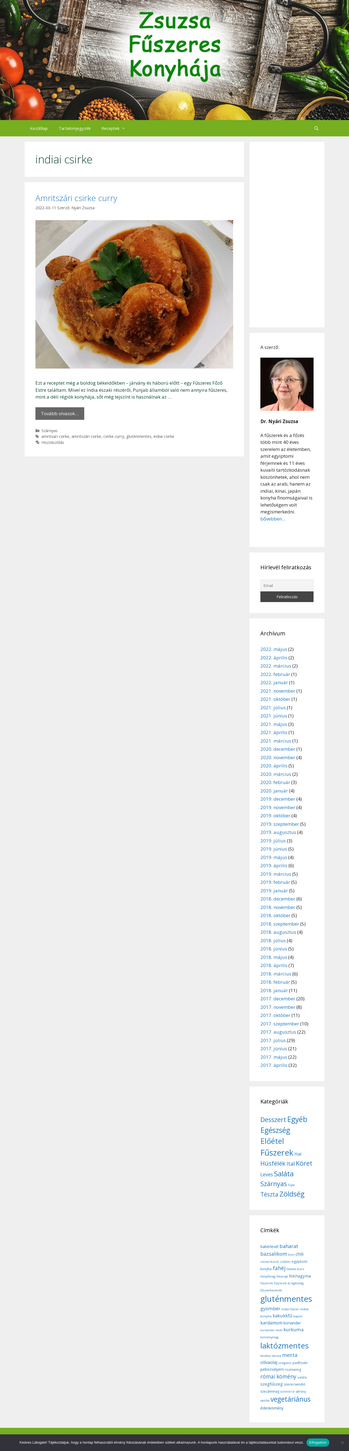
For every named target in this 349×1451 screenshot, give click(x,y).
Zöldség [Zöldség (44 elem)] (292, 1194)
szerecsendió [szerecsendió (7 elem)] (294, 1384)
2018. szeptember (279, 924)
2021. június (273, 716)
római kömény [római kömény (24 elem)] (278, 1376)
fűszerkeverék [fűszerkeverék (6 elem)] (271, 1290)
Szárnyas (49, 430)
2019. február (275, 882)
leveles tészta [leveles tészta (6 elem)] (270, 1356)
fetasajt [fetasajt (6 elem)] (282, 1276)
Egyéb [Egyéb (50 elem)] (297, 1119)
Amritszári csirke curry (76, 198)
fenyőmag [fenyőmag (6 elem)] (267, 1276)
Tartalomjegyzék (75, 128)
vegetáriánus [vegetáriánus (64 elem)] (290, 1399)
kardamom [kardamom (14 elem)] (271, 1323)
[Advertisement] (287, 234)
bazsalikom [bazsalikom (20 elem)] (273, 1253)
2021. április (273, 732)
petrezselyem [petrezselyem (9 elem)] (272, 1369)
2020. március (275, 774)
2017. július (273, 1040)
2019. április (273, 865)
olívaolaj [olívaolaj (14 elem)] (268, 1362)
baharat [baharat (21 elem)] (288, 1246)
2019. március (275, 874)
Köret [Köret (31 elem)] (304, 1163)
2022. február (275, 674)
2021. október (275, 699)
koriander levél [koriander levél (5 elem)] (271, 1330)
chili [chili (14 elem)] (299, 1254)
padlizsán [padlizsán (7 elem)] (300, 1362)
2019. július (273, 840)
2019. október (275, 815)
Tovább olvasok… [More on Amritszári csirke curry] (60, 413)
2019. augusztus (278, 832)
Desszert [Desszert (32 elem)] (273, 1119)
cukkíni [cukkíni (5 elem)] (285, 1262)
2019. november (277, 807)
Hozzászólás (52, 442)
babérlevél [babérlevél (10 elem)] (269, 1246)
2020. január (274, 791)
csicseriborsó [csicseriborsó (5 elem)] (269, 1262)
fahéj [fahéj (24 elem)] (279, 1268)
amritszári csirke (86, 436)
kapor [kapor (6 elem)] (298, 1316)
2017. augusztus (278, 1032)
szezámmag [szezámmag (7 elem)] (269, 1391)
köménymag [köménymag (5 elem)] (269, 1337)
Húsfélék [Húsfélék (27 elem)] (272, 1163)
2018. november (277, 907)
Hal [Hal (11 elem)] (297, 1154)
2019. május (273, 857)
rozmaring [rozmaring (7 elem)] (293, 1369)
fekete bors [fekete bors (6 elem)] (295, 1269)
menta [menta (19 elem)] (289, 1355)
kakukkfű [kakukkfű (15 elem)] (282, 1316)
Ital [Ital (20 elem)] (291, 1163)
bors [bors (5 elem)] (291, 1254)
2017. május (273, 1057)
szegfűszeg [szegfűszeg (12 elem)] (271, 1384)
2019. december (277, 799)
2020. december (277, 749)
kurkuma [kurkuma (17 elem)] (294, 1329)
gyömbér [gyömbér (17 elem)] (270, 1308)
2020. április (273, 765)
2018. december (277, 899)
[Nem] (342, 1442)
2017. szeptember (279, 1024)
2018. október (275, 915)
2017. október (275, 1015)
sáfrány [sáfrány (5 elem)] (301, 1391)
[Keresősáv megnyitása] (316, 128)
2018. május (273, 957)
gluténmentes (138, 436)
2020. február (275, 782)
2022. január (274, 682)
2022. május (273, 649)
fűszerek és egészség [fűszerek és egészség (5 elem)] (288, 1283)
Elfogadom (318, 1442)
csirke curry (113, 436)
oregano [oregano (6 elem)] (284, 1363)
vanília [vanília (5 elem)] (264, 1400)
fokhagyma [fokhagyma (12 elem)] (300, 1276)
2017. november (277, 1007)
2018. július (273, 940)
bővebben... (272, 519)
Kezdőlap (39, 128)
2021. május (273, 724)
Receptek (116, 128)
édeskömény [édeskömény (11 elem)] (271, 1408)
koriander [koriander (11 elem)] (292, 1323)
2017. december (277, 998)
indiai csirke (164, 436)
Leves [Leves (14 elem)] (266, 1174)
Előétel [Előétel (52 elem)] (272, 1141)
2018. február (275, 982)
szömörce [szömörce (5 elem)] (287, 1391)
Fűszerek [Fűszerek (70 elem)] (276, 1152)
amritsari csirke (55, 436)
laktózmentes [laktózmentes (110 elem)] (284, 1345)
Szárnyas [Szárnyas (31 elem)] (273, 1183)
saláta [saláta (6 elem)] (302, 1377)
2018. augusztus (278, 932)
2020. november (277, 757)
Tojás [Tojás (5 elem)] (291, 1185)
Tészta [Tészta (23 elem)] (269, 1194)
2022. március (275, 666)
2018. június (273, 949)
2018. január (274, 990)
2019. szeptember (279, 824)
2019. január (274, 890)
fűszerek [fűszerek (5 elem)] (266, 1283)
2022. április (273, 657)
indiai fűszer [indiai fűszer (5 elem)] (290, 1309)
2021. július (273, 707)
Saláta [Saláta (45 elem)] (284, 1173)
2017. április (273, 1065)
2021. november (277, 691)
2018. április (273, 965)
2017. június (273, 1048)
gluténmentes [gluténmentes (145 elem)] (286, 1298)
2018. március (275, 974)
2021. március (275, 741)
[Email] (287, 585)
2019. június (273, 849)
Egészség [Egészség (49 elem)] (275, 1130)
